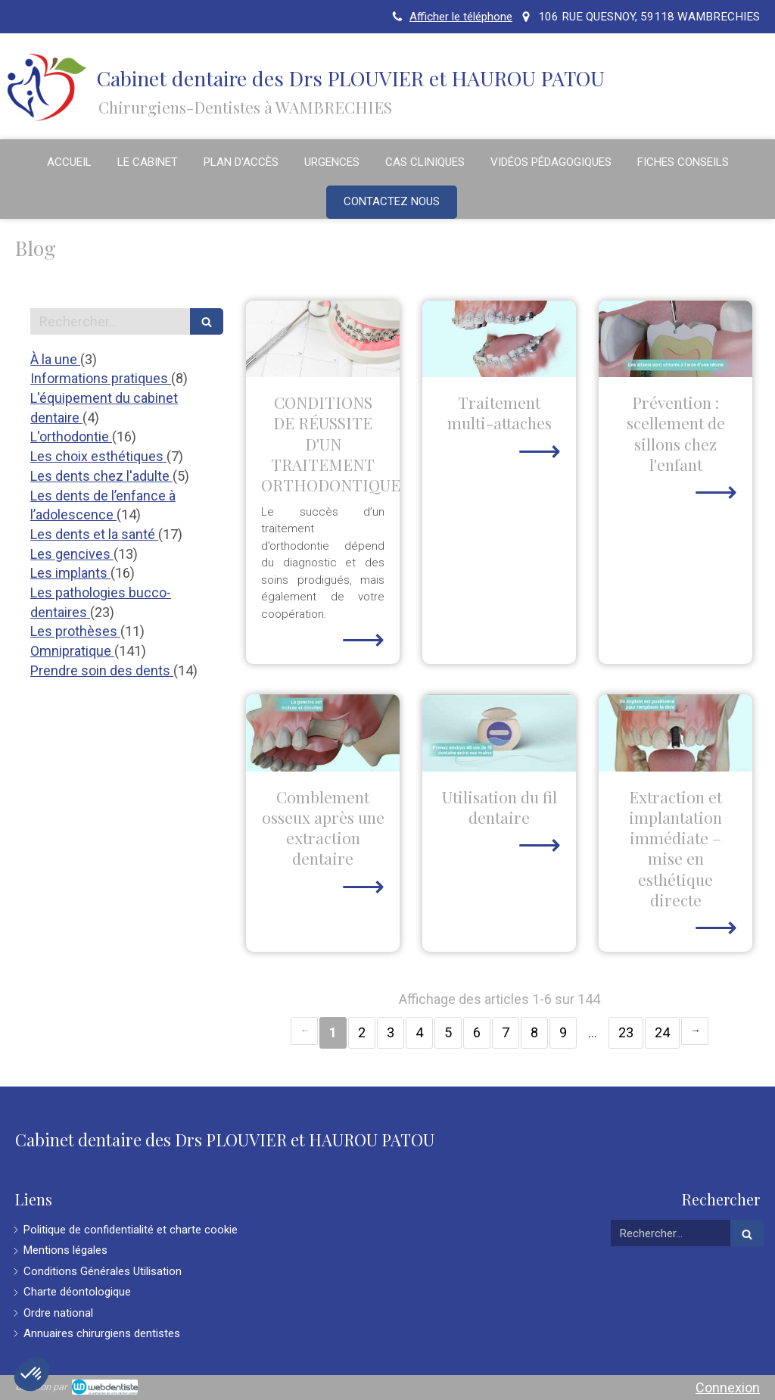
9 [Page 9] (563, 1032)
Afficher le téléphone (460, 16)
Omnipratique (72, 651)
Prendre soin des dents (101, 670)
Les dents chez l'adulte (101, 476)
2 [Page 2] (362, 1032)
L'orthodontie (71, 436)
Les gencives (72, 554)
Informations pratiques (100, 378)
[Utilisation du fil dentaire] (499, 732)
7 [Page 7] (505, 1032)
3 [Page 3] (390, 1032)
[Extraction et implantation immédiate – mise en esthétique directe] (675, 732)
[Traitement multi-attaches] (499, 339)
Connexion (728, 1387)
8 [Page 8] (534, 1032)
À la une (55, 359)
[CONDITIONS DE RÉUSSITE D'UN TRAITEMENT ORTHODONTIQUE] (323, 339)
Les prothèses (75, 631)
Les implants (70, 573)
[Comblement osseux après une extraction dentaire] (323, 732)
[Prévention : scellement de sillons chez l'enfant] (675, 339)
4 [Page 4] (419, 1032)
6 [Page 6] (477, 1032)
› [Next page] (694, 1031)
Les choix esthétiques (98, 456)
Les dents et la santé (94, 534)
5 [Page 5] (448, 1032)
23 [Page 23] (625, 1032)
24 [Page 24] (662, 1032)
